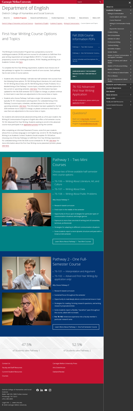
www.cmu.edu (17, 402)
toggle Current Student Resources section (130, 104)
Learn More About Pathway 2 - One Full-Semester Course (76, 327)
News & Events (84, 18)
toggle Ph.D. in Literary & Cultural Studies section (130, 72)
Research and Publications (39, 18)
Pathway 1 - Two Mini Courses (83, 47)
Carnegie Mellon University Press (65, 363)
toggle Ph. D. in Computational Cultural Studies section (130, 79)
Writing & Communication (72, 23)
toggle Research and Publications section (130, 84)
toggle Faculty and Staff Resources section (130, 101)
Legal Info (5, 402)
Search (100, 2)
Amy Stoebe (85, 119)
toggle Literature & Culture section (130, 38)
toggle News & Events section (130, 94)
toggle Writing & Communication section (130, 13)
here (21, 62)
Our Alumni (71, 18)
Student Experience (57, 18)
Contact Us (6, 363)
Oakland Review (58, 372)
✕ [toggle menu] (129, 2)
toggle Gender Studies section (130, 51)
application (76, 103)
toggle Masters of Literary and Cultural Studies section (130, 60)
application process (31, 124)
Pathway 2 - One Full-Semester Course (85, 53)
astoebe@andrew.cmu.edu (89, 124)
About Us (7, 18)
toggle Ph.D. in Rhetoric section (130, 75)
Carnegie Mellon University (16, 2)
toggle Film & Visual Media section (130, 35)
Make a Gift (96, 18)
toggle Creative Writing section (130, 31)
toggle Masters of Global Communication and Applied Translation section (130, 55)
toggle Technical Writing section (130, 45)
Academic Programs (20, 18)
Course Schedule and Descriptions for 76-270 (85, 60)
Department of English (25, 8)
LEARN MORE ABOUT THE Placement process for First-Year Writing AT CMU (84, 73)
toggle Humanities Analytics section (130, 48)
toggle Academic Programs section (130, 10)
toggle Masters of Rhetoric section (130, 69)
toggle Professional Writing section (130, 41)
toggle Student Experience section (130, 87)
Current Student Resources (12, 372)
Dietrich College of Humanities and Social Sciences (28, 13)
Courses (5, 376)
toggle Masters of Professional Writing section (130, 65)
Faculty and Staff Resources (12, 367)
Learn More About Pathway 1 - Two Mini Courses (73, 241)
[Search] (89, 2)
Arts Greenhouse (59, 367)
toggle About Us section (130, 6)
